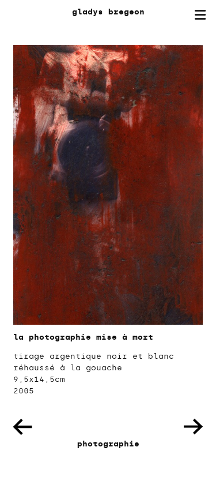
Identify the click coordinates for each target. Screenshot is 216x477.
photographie (108, 444)
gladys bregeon (108, 11)
